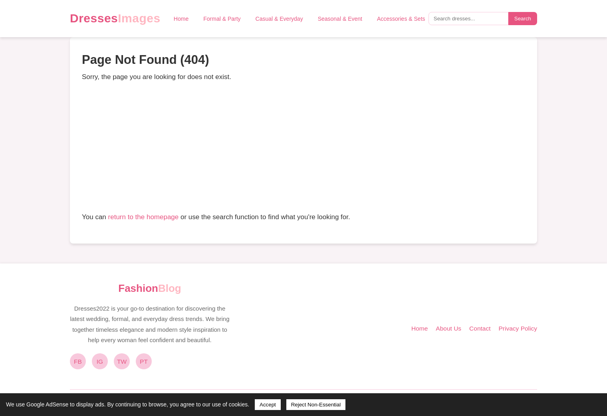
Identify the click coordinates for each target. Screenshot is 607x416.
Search (522, 19)
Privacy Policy (518, 328)
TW (122, 361)
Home (181, 19)
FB (78, 361)
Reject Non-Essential (316, 405)
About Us (448, 328)
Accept (268, 405)
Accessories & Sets (401, 19)
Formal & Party (221, 19)
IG (100, 361)
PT (144, 361)
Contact (479, 328)
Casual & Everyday (279, 19)
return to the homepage (143, 217)
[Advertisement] (303, 147)
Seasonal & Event (340, 19)
